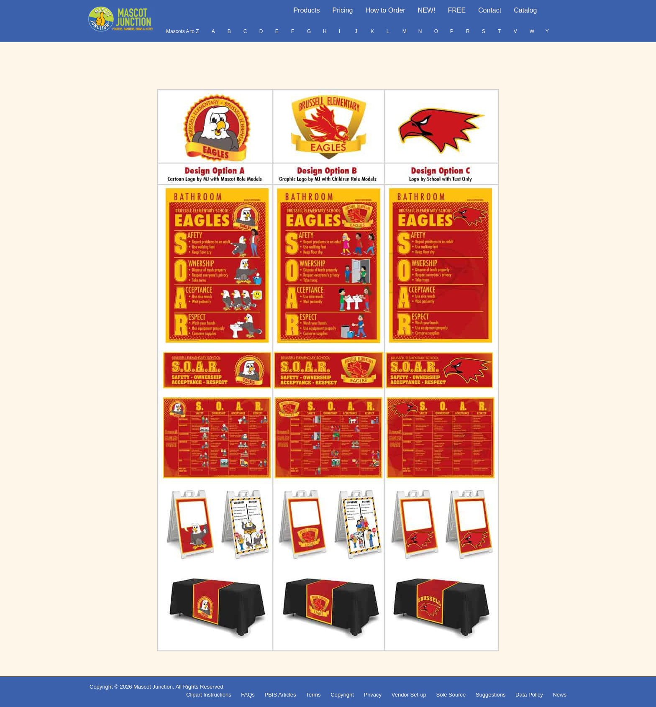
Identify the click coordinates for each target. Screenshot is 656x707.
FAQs (248, 695)
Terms (313, 695)
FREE (457, 10)
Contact (489, 10)
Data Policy (529, 695)
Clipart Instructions (208, 695)
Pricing (343, 10)
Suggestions (491, 695)
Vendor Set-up (409, 695)
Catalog (525, 10)
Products (306, 10)
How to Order (385, 10)
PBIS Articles (280, 695)
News (559, 695)
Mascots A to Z (182, 31)
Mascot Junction (153, 687)
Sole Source (451, 695)
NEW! (427, 10)
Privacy (373, 695)
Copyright (342, 695)
